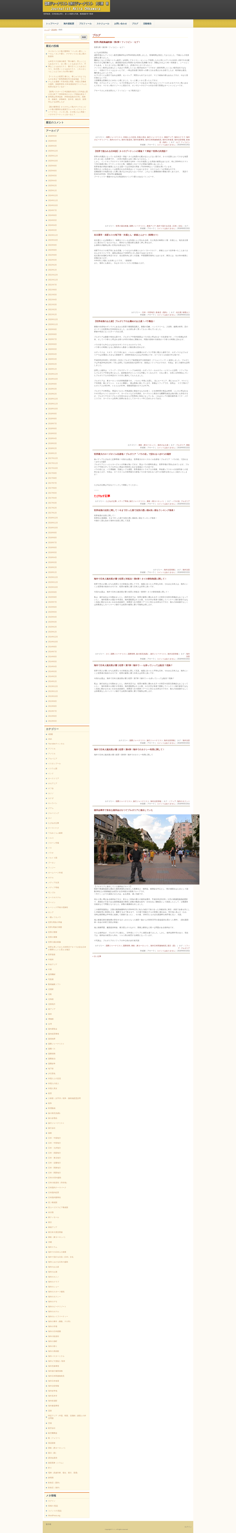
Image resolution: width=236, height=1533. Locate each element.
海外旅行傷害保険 (55, 1371)
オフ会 (51, 788)
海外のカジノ (53, 1277)
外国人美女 (141, 137)
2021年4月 (52, 300)
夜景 (50, 1093)
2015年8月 (52, 597)
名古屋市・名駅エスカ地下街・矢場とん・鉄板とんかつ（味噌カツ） (126, 235)
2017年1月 (52, 513)
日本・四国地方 (54, 1153)
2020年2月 (52, 364)
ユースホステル (54, 897)
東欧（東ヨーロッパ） (147, 445)
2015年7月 (52, 602)
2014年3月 (52, 671)
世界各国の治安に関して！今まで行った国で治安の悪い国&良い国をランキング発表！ (134, 510)
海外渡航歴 (69, 23)
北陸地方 (51, 1004)
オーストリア (53, 778)
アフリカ (51, 749)
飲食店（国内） (162, 312)
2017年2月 (52, 508)
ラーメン (51, 902)
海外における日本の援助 (58, 1262)
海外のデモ (52, 1302)
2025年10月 (53, 161)
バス (50, 848)
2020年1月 (52, 369)
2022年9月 (52, 255)
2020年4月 (52, 354)
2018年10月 (53, 409)
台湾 (50, 1024)
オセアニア (52, 783)
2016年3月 (52, 562)
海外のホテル (115, 140)
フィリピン (185, 142)
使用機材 (51, 974)
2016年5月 (52, 552)
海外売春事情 (138, 140)
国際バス (51, 1049)
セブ (178, 142)
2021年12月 (53, 275)
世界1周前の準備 (55, 922)
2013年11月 (53, 691)
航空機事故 (52, 1433)
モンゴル (51, 892)
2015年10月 (53, 587)
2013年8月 (52, 706)
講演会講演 (52, 1458)
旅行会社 (51, 1128)
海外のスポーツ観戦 (56, 1292)
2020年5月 (52, 349)
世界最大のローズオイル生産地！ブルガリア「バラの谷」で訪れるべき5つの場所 (132, 454)
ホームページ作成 (55, 873)
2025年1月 (52, 190)
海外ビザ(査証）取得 (56, 1361)
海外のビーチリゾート (57, 1307)
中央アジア (52, 964)
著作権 (48, 1524)
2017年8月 (52, 478)
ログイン (51, 1501)
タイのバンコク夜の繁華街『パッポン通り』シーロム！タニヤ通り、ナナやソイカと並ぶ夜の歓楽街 (67, 53)
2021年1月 (52, 314)
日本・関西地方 (54, 1173)
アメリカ (51, 754)
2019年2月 (52, 394)
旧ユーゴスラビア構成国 (58, 1207)
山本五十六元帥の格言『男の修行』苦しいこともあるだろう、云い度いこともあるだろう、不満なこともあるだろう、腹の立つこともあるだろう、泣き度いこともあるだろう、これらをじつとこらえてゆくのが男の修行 (67, 66)
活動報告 (147, 23)
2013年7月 (52, 711)
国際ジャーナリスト (114, 137)
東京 (50, 1222)
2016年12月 (53, 518)
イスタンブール (54, 764)
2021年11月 (53, 280)
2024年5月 (52, 220)
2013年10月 (53, 696)
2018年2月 (52, 448)
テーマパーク (53, 828)
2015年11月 (53, 582)
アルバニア (52, 759)
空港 (51, 1423)
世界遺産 (51, 954)
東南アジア (168, 137)
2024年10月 (53, 205)
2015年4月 (52, 617)
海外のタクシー (183, 801)
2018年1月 (52, 453)
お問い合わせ (120, 23)
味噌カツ (186, 312)
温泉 (50, 1411)
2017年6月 (52, 488)
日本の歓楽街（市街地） (58, 1183)
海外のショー (53, 1287)
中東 (50, 969)
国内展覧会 (52, 1029)
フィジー (51, 868)
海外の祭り (52, 1346)
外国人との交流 (129, 137)
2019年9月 (52, 384)
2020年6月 (52, 344)
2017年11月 (53, 463)
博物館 (51, 1019)
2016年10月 (53, 528)
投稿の (53, 1506)
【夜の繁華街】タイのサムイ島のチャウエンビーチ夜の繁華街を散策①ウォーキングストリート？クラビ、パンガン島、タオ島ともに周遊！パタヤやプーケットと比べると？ (67, 111)
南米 (50, 1014)
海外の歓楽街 (126, 140)
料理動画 (51, 1108)
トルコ (51, 838)
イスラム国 (52, 768)
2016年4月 (52, 557)
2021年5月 (52, 295)
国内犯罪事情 (53, 1034)
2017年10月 (53, 468)
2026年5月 (52, 136)
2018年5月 (52, 433)
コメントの (54, 1511)
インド (51, 773)
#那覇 (50, 734)
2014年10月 (53, 642)
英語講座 (51, 1443)
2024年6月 (52, 215)
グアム (51, 808)
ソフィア (172, 801)
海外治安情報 (179, 140)
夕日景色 (51, 1073)
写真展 (51, 979)
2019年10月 (53, 379)
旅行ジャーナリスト (155, 137)
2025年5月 (52, 176)
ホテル (51, 878)
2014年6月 (52, 657)
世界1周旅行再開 (55, 927)
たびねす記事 (102, 495)
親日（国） (172, 946)
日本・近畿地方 (54, 1163)
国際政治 (51, 1059)
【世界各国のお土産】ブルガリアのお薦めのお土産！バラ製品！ (124, 321)
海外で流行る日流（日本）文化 (169, 226)
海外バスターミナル (56, 1356)
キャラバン (52, 803)
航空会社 (51, 1428)
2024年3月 (52, 230)
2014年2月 (52, 676)
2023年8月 (52, 250)
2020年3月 (52, 359)
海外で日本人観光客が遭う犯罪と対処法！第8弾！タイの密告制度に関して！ (130, 579)
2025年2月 (52, 186)
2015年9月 (52, 592)
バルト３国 (52, 858)
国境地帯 (51, 1039)
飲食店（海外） (54, 1488)
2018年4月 (52, 438)
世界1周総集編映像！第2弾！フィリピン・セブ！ (117, 42)
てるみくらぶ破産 (55, 833)
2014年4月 (52, 666)
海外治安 (186, 570)
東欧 (188, 445)
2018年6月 (52, 428)
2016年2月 (52, 567)
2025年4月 (52, 181)
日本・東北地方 (54, 1158)
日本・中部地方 (148, 312)
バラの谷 (176, 501)
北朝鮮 (51, 989)
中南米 (51, 959)
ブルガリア (180, 445)
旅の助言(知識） (142, 654)
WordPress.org (54, 1516)
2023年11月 (53, 235)
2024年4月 (52, 225)
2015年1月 (52, 632)
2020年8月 (52, 334)
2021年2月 (52, 309)
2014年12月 (53, 637)
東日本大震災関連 (55, 1232)
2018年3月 (52, 443)
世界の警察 (52, 932)
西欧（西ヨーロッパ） (57, 1448)
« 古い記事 (96, 956)
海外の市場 (52, 1326)
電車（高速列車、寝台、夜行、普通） (63, 1473)
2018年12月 (53, 399)
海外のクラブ (179, 137)
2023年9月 (52, 245)
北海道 (51, 999)
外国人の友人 (53, 1083)
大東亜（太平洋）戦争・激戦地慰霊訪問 (64, 1098)
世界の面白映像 (122, 226)
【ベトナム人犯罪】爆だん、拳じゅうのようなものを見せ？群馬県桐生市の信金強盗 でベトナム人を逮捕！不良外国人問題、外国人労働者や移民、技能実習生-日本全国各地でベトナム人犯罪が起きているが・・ (67, 81)
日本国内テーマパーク (57, 1188)
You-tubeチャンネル (56, 744)
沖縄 (50, 1242)
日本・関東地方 (54, 1168)
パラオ (51, 853)
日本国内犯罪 (53, 1192)
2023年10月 (53, 240)
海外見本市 (52, 1396)
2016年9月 (52, 533)
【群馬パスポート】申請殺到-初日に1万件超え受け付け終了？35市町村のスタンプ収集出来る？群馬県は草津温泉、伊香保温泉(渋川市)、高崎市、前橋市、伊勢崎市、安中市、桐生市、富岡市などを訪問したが (68, 97)
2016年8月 (52, 538)
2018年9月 (52, 414)
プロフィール (85, 23)
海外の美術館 (53, 1351)
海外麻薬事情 (53, 1406)
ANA (50, 739)
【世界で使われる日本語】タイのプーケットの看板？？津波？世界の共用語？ (131, 151)
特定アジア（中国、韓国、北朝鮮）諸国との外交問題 (67, 1417)
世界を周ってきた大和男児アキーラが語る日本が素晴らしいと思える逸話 (67, 948)
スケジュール (103, 23)
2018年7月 (52, 424)
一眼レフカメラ (54, 917)
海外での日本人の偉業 (57, 1252)
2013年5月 (52, 721)
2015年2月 (52, 627)
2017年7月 (52, 483)
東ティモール (53, 1217)
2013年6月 (52, 716)
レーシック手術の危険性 (58, 907)
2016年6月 (52, 547)
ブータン (51, 863)
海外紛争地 (52, 1391)
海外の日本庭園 (54, 1331)
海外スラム (52, 1247)
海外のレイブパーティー (58, 1316)
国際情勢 (131, 654)
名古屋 (179, 312)
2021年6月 (52, 290)
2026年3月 (52, 146)
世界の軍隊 (52, 937)
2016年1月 (52, 572)
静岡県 (51, 1478)
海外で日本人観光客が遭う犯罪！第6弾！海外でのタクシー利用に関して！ (129, 749)
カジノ (51, 793)
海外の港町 (52, 1341)
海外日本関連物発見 (153, 140)
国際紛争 (51, 1064)
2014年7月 (52, 652)
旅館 (50, 1133)
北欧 (50, 994)
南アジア (51, 1009)
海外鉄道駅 (52, 1401)
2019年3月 (52, 389)
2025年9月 (52, 166)
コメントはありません (166, 145)
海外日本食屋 (167, 140)
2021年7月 (52, 285)
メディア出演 (53, 883)
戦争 (50, 1103)
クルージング (53, 813)
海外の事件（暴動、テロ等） (60, 1321)
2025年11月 (53, 156)
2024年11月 (53, 200)
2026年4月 (52, 141)
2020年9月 (52, 329)
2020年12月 (53, 319)
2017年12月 (53, 458)
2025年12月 (53, 151)
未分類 (51, 1212)
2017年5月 (52, 493)
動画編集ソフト (54, 984)
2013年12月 (53, 686)
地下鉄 (51, 1069)
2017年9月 (52, 473)
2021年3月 (52, 305)
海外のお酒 (52, 1272)
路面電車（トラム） (56, 1463)
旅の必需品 (52, 1118)
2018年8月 (52, 419)
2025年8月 (52, 171)
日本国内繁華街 (54, 1197)
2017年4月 (52, 498)
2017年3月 (52, 503)
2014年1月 (52, 681)
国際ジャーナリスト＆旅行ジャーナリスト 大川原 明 (76, 6)
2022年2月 (52, 265)
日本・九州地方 (54, 1148)
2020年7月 (52, 339)
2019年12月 (53, 374)
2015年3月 (52, 622)
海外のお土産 (163, 445)
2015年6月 (52, 607)
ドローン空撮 (53, 843)
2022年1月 (52, 270)
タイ (108, 654)
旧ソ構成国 (52, 1202)
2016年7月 (52, 543)
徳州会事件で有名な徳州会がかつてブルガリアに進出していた (123, 810)
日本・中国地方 (54, 1138)
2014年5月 (52, 661)
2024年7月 (52, 210)
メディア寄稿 (123, 501)
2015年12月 (53, 577)
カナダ (51, 798)
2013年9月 (52, 701)
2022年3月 (52, 260)
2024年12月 (53, 195)
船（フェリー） (54, 1438)
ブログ (135, 23)
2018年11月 (53, 404)
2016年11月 (53, 523)
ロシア (51, 912)
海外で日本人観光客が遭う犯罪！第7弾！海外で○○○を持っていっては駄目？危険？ (133, 665)
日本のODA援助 (54, 1178)
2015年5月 (52, 612)
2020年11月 (53, 324)
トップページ (52, 23)
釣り (50, 1468)
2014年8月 (52, 647)
